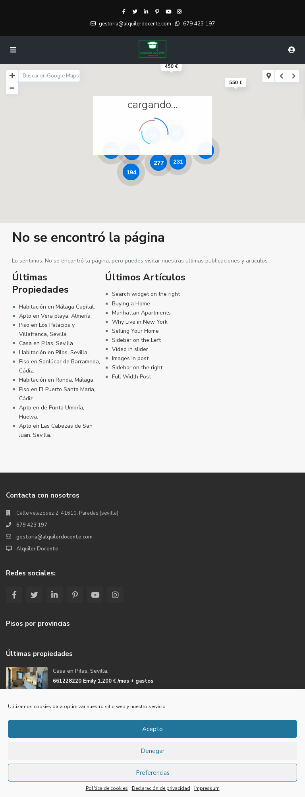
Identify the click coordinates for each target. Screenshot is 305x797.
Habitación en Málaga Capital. (57, 307)
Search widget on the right (146, 294)
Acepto (152, 729)
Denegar (152, 751)
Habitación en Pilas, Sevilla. (54, 352)
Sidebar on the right (137, 367)
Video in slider (130, 349)
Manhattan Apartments (141, 312)
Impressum (207, 788)
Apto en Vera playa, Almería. (55, 316)
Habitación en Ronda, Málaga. (57, 380)
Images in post (130, 358)
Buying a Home (131, 303)
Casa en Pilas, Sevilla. (46, 343)
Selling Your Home (135, 331)
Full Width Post (131, 376)
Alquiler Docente (37, 548)
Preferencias (153, 773)
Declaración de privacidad (161, 788)
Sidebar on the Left (136, 340)
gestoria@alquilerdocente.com (54, 536)
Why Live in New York (140, 322)
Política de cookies (107, 788)
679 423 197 (199, 23)
